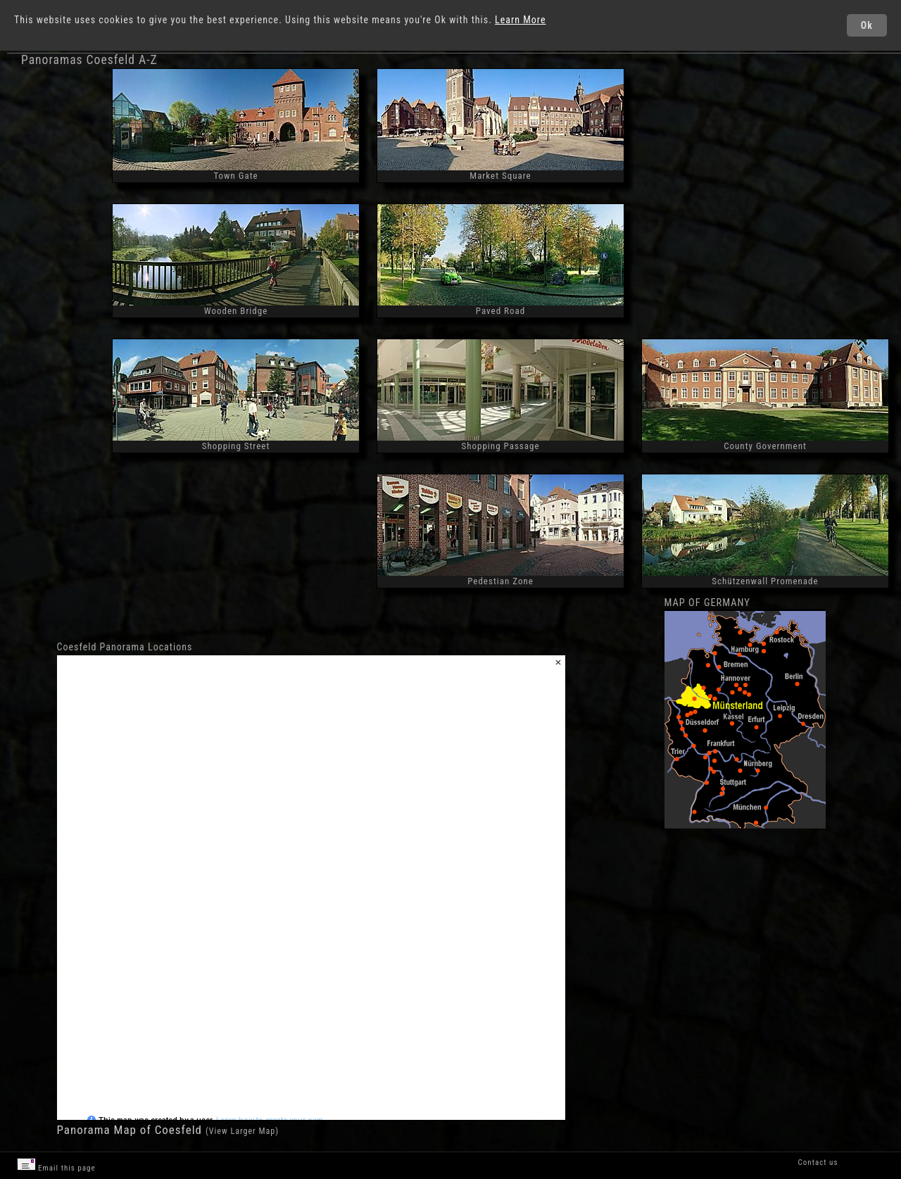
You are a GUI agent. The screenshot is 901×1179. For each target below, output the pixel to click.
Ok (867, 25)
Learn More (520, 19)
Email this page (56, 1165)
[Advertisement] (765, 171)
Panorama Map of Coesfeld (131, 1130)
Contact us (818, 1162)
